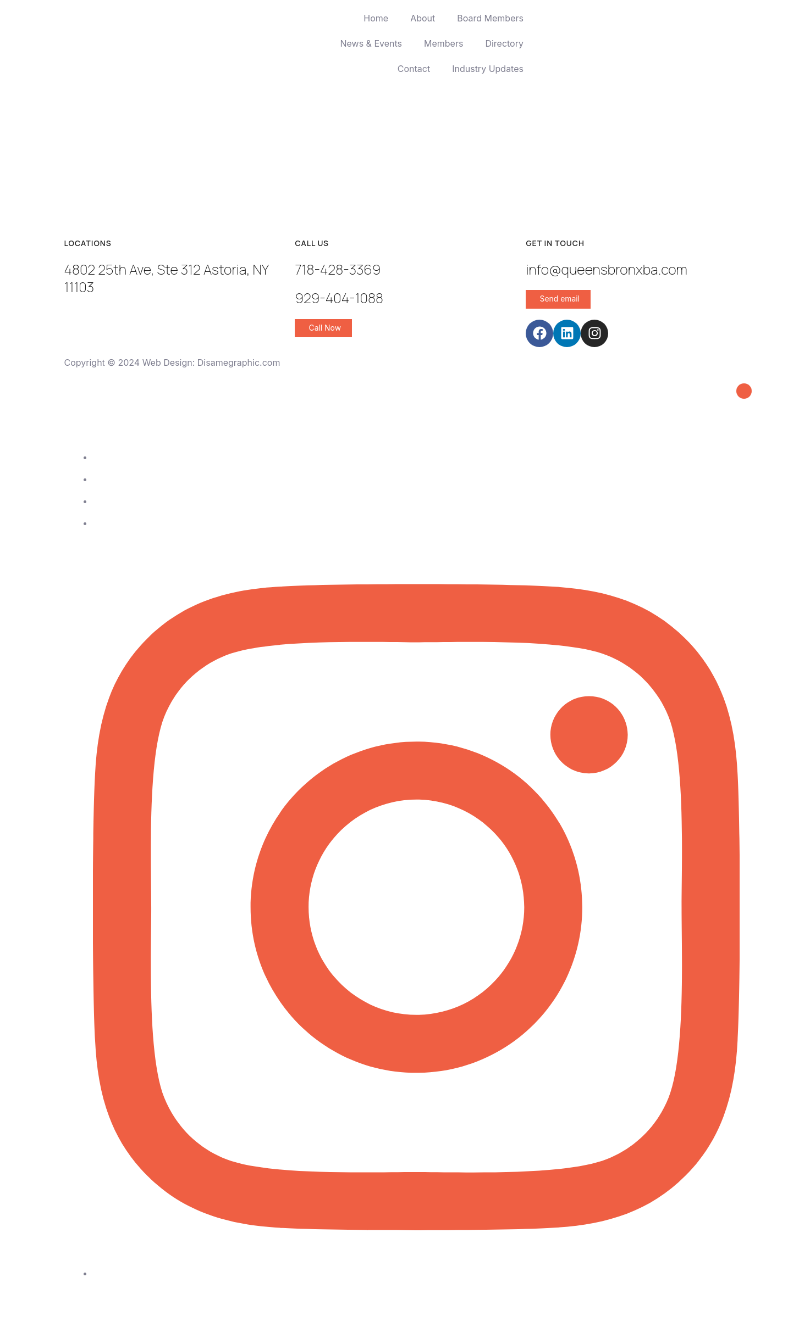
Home (375, 18)
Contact (414, 68)
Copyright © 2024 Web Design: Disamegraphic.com (172, 362)
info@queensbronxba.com (606, 269)
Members (443, 43)
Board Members (490, 18)
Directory (504, 43)
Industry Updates (488, 68)
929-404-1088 (339, 298)
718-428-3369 (338, 269)
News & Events (371, 43)
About (422, 18)
